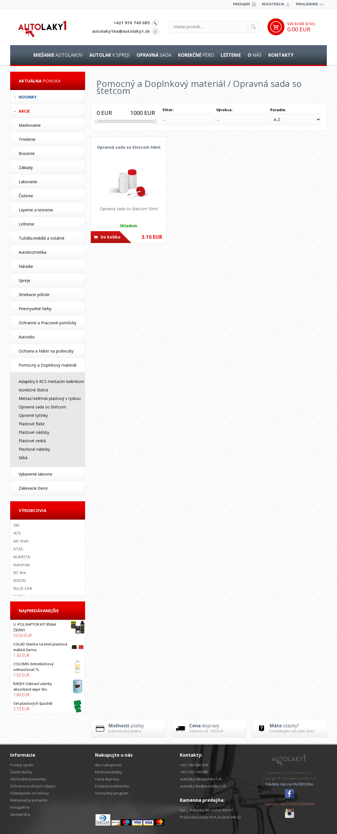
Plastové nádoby (34, 432)
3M (16, 525)
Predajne (241, 4)
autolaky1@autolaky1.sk (201, 779)
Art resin (21, 541)
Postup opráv (21, 764)
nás (255, 55)
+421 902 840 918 (194, 764)
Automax (21, 564)
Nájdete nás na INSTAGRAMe (289, 803)
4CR (17, 533)
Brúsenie (27, 153)
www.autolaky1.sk (302, 778)
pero (196, 55)
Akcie (24, 111)
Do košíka (110, 237)
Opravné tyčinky (33, 415)
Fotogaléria (19, 807)
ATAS (18, 548)
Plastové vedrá (32, 440)
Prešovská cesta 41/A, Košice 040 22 (210, 817)
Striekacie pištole (34, 294)
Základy (26, 167)
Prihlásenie (307, 4)
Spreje (24, 280)
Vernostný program (111, 793)
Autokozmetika (32, 252)
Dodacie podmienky (112, 786)
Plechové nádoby (34, 449)
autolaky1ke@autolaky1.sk (121, 31)
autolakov (58, 55)
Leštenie (26, 224)
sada (154, 55)
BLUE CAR (22, 588)
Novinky (27, 97)
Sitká (23, 457)
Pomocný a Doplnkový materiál (47, 365)
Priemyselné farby (35, 308)
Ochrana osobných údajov (33, 786)
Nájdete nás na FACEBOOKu (289, 784)
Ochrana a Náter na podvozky (46, 351)
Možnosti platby (108, 771)
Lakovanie (28, 181)
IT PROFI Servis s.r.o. (298, 772)
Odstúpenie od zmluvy (29, 793)
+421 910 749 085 (131, 22)
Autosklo (27, 337)
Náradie (26, 266)
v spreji (109, 55)
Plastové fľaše (32, 423)
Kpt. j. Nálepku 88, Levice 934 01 (206, 810)
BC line (19, 572)
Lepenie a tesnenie (36, 210)
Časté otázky (21, 771)
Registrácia (273, 4)
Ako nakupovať (108, 764)
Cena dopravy (107, 779)
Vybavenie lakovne (35, 474)
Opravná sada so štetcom (42, 407)
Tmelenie (27, 139)
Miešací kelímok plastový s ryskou (50, 398)
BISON (19, 580)
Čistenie (26, 195)
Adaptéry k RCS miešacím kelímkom (51, 381)
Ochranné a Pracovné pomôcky (47, 322)
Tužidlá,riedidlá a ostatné (41, 238)
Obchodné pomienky (28, 779)
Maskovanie (30, 125)
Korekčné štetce (33, 390)
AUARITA (21, 556)
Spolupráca (20, 814)
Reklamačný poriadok (28, 800)
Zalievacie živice (33, 488)
